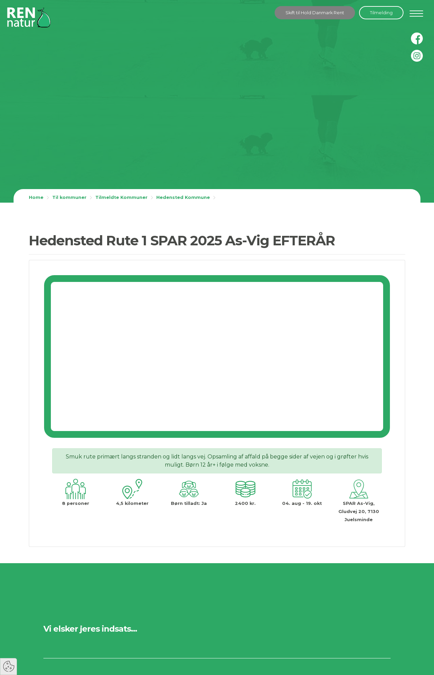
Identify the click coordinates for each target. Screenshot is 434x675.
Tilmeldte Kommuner (121, 197)
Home (36, 197)
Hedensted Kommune (183, 197)
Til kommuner (69, 197)
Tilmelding (381, 12)
